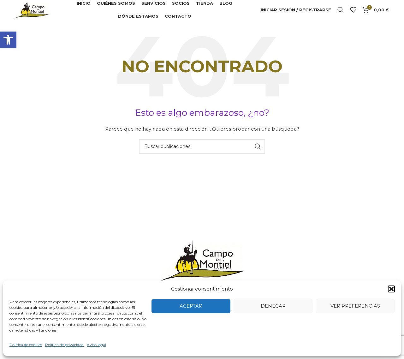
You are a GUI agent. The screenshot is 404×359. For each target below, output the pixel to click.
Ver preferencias (355, 306)
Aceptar (191, 306)
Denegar (273, 306)
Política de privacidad (64, 344)
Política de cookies (25, 344)
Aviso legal (96, 344)
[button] (8, 40)
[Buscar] (340, 12)
